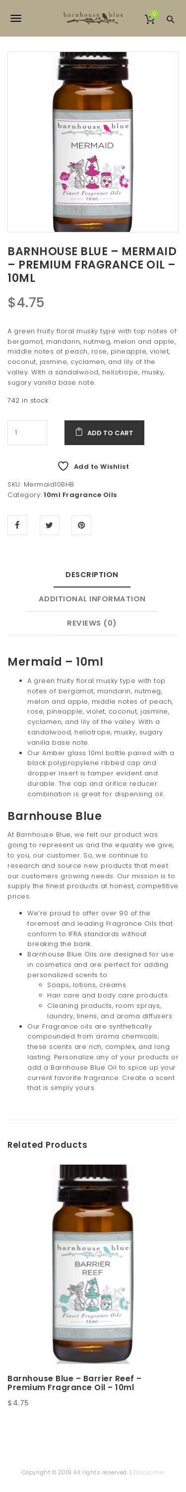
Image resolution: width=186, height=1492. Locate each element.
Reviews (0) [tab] (92, 623)
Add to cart (110, 433)
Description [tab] (92, 574)
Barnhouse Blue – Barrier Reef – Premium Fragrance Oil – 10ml (74, 1383)
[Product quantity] (27, 432)
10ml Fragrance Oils (80, 494)
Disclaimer (149, 1472)
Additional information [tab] (92, 598)
